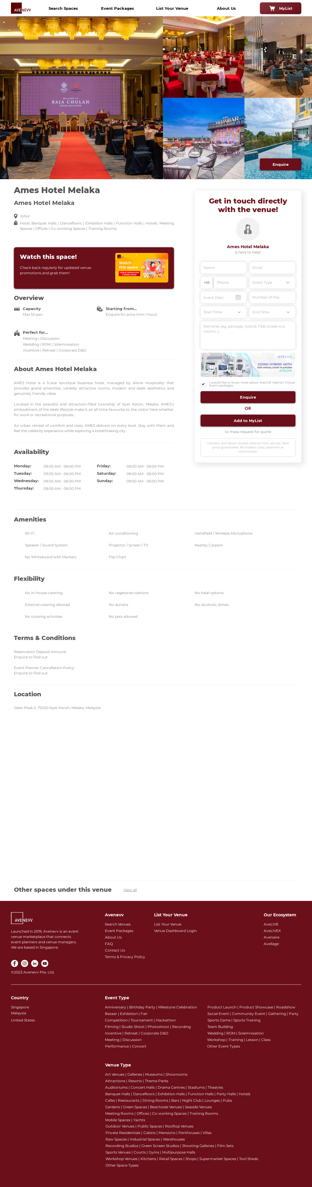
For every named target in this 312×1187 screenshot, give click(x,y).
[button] (248, 397)
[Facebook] (14, 963)
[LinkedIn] (34, 963)
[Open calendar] (238, 297)
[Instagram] (24, 963)
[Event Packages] (118, 8)
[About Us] (226, 8)
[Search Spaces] (63, 8)
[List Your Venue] (172, 8)
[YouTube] (44, 963)
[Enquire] (280, 164)
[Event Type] (272, 282)
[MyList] (280, 8)
